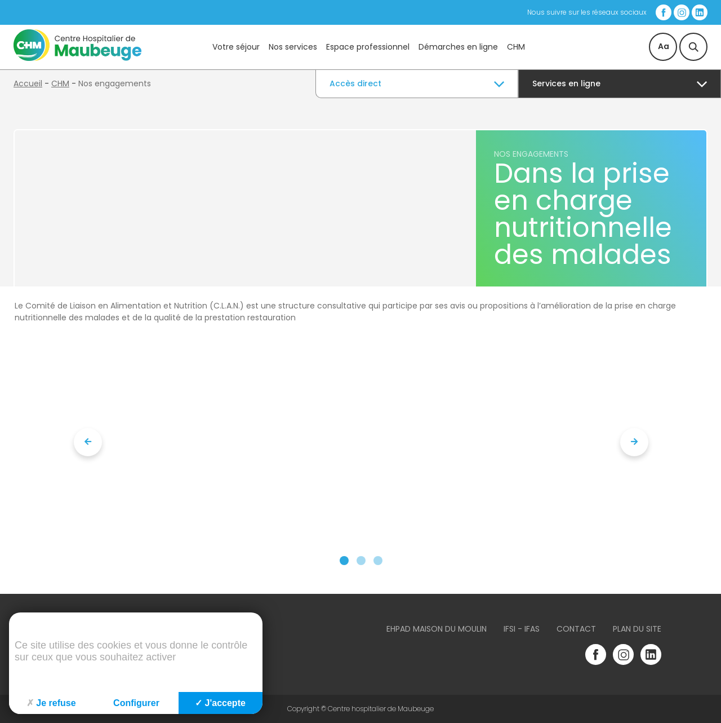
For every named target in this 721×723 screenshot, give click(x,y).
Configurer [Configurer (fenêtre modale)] (136, 703)
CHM (516, 46)
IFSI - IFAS (522, 628)
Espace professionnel (368, 46)
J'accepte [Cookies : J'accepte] (220, 703)
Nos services (293, 46)
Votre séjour (236, 46)
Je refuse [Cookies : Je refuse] (50, 703)
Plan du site (637, 628)
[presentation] (88, 442)
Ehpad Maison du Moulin (436, 628)
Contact (576, 628)
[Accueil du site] (77, 58)
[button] (344, 560)
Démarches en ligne (458, 46)
